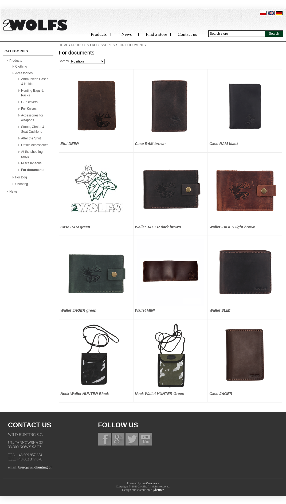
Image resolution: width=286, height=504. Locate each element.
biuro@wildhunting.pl (35, 467)
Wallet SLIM (219, 310)
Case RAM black (223, 144)
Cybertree (157, 490)
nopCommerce (150, 483)
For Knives (29, 109)
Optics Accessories (34, 145)
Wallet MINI (145, 310)
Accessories (24, 73)
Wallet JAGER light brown (232, 227)
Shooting (21, 184)
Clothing (21, 66)
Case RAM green (75, 227)
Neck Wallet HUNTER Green (159, 394)
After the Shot (31, 138)
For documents (32, 170)
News (127, 34)
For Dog (21, 177)
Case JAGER (220, 394)
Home (63, 45)
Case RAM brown (150, 144)
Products (99, 34)
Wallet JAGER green (78, 310)
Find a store (156, 34)
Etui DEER (69, 144)
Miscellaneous (31, 163)
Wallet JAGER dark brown (158, 227)
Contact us (187, 34)
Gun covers (29, 102)
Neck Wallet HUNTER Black (84, 394)
